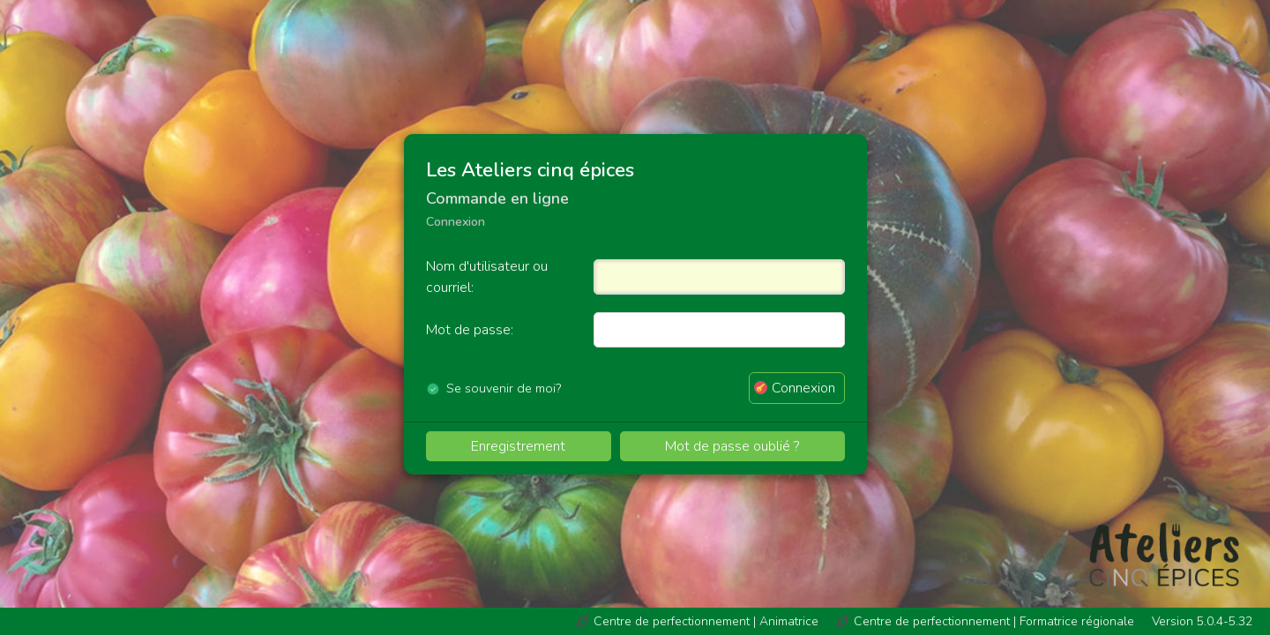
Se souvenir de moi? (503, 388)
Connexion (803, 388)
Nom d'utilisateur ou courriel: (487, 277)
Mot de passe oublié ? (732, 446)
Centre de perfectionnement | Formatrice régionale (994, 621)
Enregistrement (518, 446)
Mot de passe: (469, 330)
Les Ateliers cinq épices (530, 170)
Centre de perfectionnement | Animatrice (706, 621)
